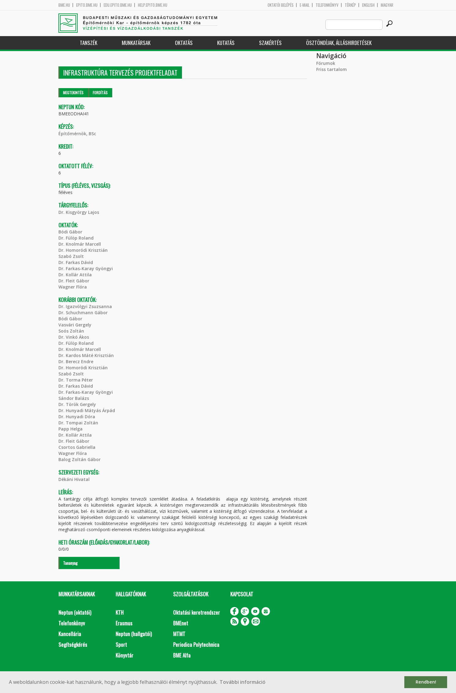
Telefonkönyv (327, 5)
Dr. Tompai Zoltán (78, 423)
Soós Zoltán (71, 331)
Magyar (387, 5)
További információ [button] (242, 682)
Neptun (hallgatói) (134, 634)
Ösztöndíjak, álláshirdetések (339, 43)
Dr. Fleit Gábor (73, 281)
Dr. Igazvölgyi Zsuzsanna (85, 306)
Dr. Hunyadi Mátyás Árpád (86, 410)
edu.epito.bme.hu (118, 5)
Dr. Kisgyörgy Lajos (78, 212)
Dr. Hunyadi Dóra (76, 416)
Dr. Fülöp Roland (76, 238)
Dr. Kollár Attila (75, 275)
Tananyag (70, 563)
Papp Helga (70, 429)
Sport (121, 644)
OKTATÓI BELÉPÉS (281, 5)
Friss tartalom (331, 69)
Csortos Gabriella (76, 447)
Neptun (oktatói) (74, 612)
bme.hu (64, 5)
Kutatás (226, 43)
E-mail (305, 5)
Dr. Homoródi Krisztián (83, 250)
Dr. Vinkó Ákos (73, 337)
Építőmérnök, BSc (77, 133)
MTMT (179, 634)
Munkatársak (136, 43)
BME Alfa (182, 655)
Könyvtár (124, 655)
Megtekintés (73, 92)
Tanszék (88, 43)
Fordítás (100, 92)
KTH (120, 612)
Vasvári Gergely (74, 325)
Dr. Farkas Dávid (75, 262)
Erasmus (124, 623)
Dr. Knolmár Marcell (79, 244)
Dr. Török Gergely (77, 404)
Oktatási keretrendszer (196, 612)
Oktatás (184, 43)
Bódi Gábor (70, 232)
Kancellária (69, 634)
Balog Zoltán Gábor (79, 459)
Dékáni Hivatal (74, 479)
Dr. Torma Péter (75, 380)
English (368, 5)
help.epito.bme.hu (152, 5)
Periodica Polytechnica (196, 644)
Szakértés (270, 43)
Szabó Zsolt (71, 256)
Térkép (350, 5)
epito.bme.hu (87, 5)
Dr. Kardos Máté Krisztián (86, 355)
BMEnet (180, 623)
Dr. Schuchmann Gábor (83, 312)
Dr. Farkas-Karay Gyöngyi (85, 268)
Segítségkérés (72, 644)
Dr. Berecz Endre (75, 361)
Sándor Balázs (73, 398)
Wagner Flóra (72, 287)
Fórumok (325, 63)
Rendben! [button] (426, 682)
